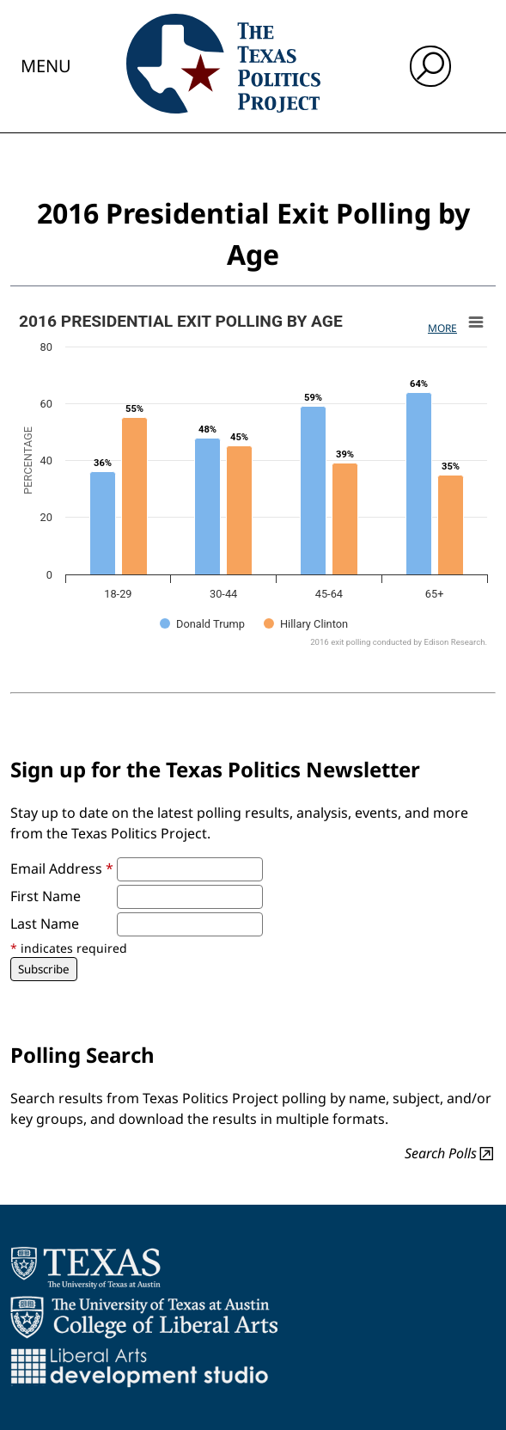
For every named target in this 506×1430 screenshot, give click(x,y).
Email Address (61, 868)
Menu (46, 65)
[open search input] (430, 66)
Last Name (44, 923)
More (442, 328)
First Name (45, 896)
